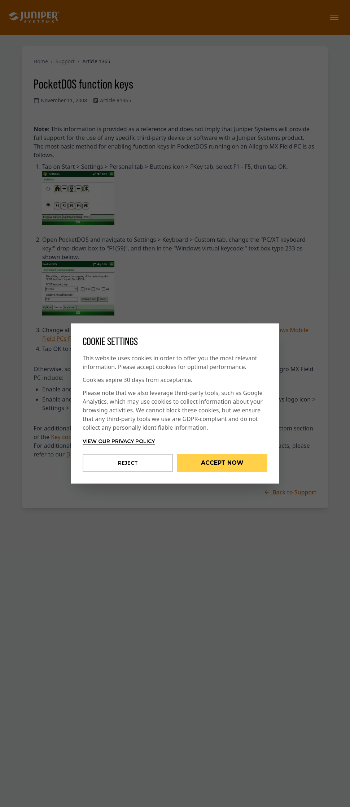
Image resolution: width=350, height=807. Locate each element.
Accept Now (222, 462)
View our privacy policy (119, 441)
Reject (128, 463)
